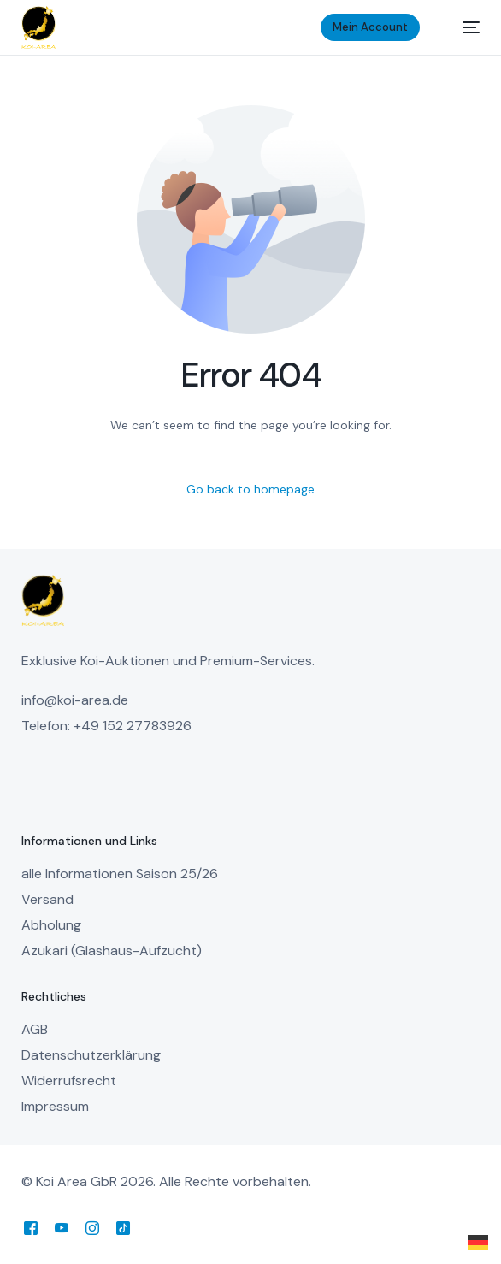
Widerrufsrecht (68, 1081)
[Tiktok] (123, 1227)
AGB (34, 1029)
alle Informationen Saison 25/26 (119, 874)
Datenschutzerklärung (91, 1055)
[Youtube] (61, 1227)
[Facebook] (30, 1227)
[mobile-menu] (462, 27)
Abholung (51, 925)
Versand (47, 899)
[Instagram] (92, 1227)
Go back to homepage (250, 489)
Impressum (55, 1106)
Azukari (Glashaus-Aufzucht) (111, 951)
